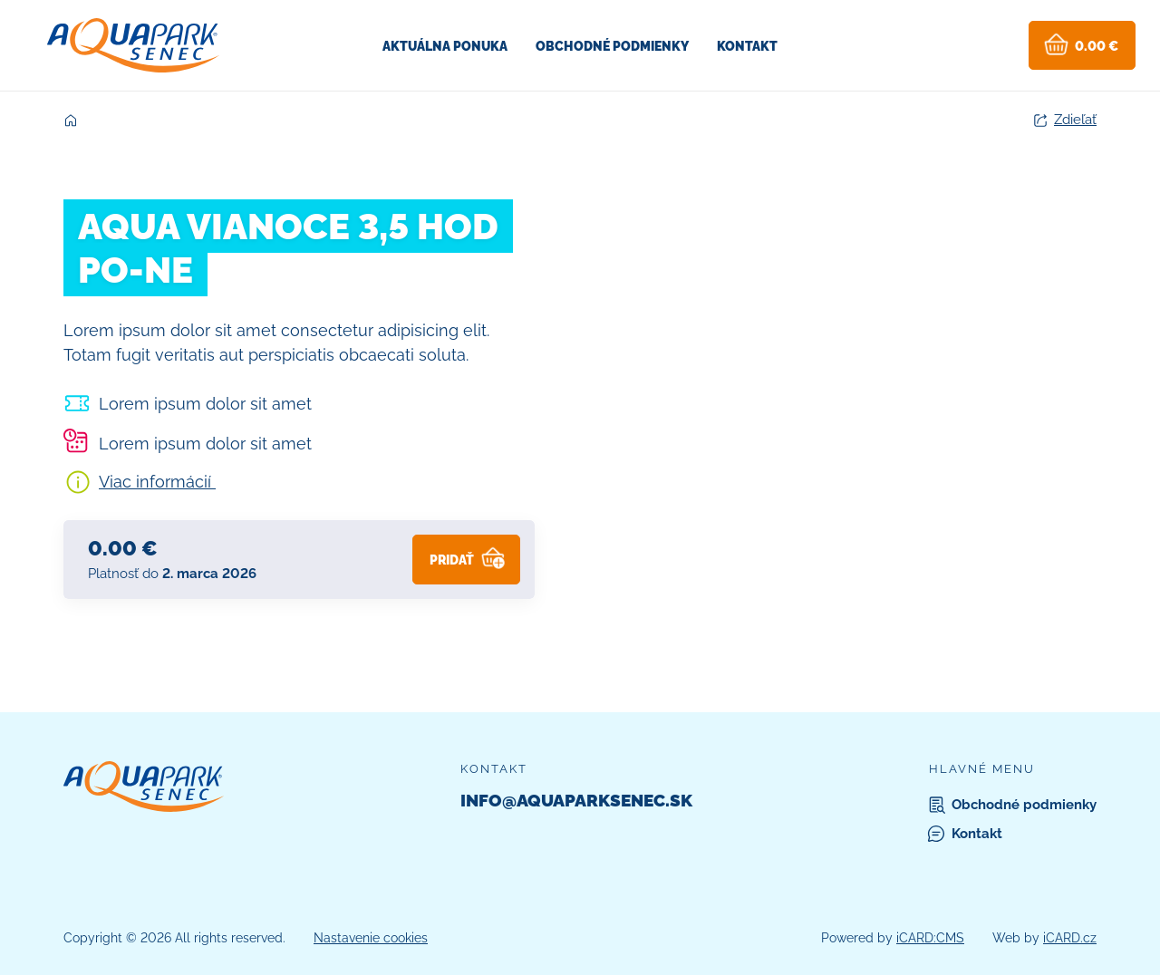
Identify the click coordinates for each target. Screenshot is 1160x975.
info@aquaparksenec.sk (576, 800)
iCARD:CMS (930, 938)
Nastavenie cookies (371, 938)
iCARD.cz (1070, 938)
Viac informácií (157, 481)
